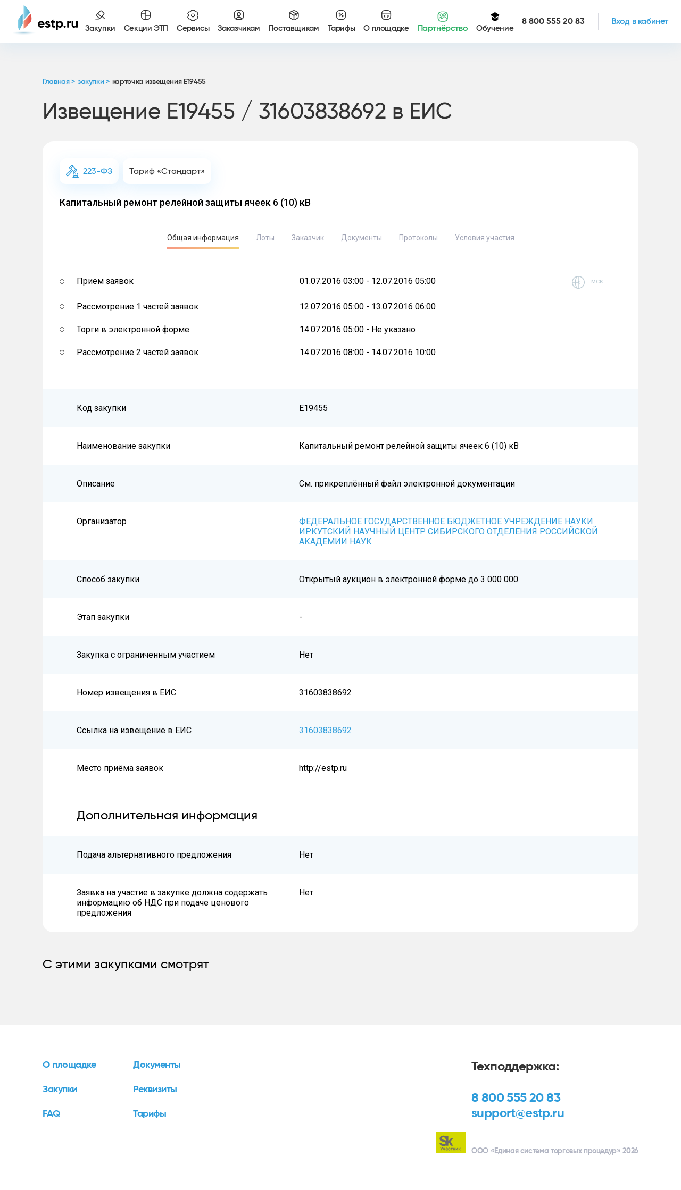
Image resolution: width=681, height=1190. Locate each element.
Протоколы (418, 237)
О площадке (69, 1065)
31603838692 (325, 730)
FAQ (51, 1114)
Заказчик (308, 237)
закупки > (94, 82)
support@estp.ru (517, 1113)
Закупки (60, 1089)
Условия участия (484, 237)
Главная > (59, 82)
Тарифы (149, 1114)
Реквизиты (155, 1089)
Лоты (265, 237)
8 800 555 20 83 (515, 1098)
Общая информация (203, 237)
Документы (361, 237)
